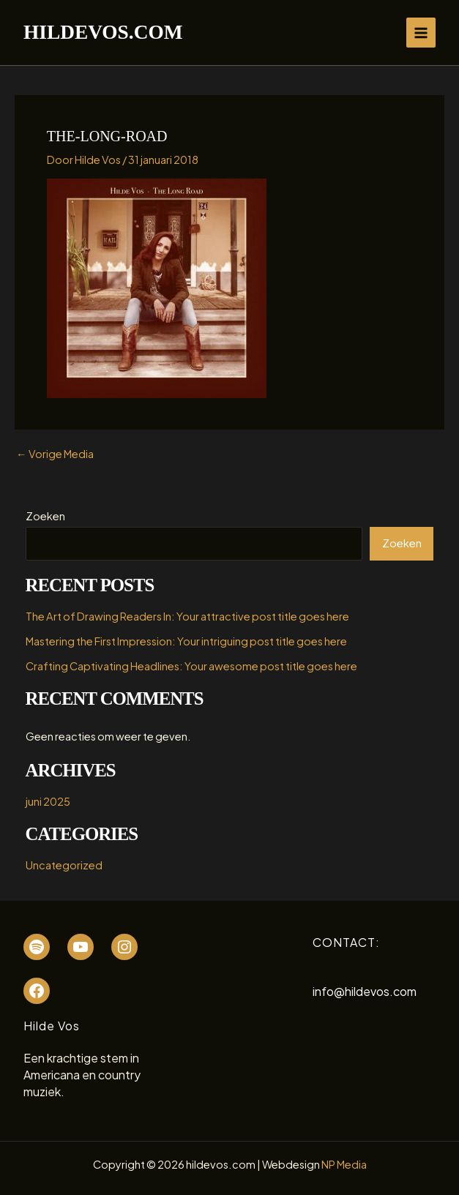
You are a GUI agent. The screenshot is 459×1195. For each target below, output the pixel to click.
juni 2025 (48, 801)
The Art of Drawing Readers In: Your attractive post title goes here (187, 616)
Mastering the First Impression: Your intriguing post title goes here (186, 641)
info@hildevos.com (365, 991)
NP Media (344, 1164)
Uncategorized (64, 865)
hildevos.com (102, 32)
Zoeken (45, 515)
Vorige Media (55, 454)
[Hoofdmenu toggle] (421, 32)
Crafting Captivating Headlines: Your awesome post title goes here (191, 666)
